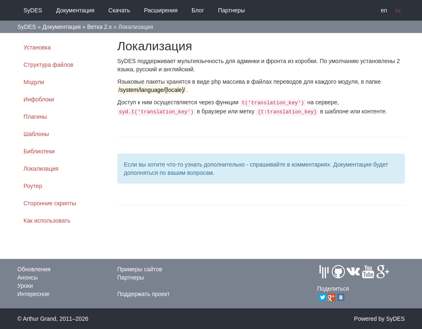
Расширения (160, 10)
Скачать (119, 10)
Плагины (35, 116)
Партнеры (231, 10)
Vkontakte (353, 271)
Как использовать (46, 220)
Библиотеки (39, 151)
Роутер (32, 186)
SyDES (32, 10)
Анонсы (27, 277)
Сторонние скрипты (49, 203)
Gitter (324, 271)
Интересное (33, 294)
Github (338, 271)
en (384, 10)
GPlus (382, 271)
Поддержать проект (143, 294)
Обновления (34, 269)
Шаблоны (36, 134)
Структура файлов (48, 64)
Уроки (25, 285)
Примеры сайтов (139, 269)
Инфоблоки (38, 99)
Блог (198, 10)
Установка (37, 47)
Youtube (368, 271)
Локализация (41, 168)
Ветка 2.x (99, 27)
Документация (75, 10)
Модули (33, 82)
